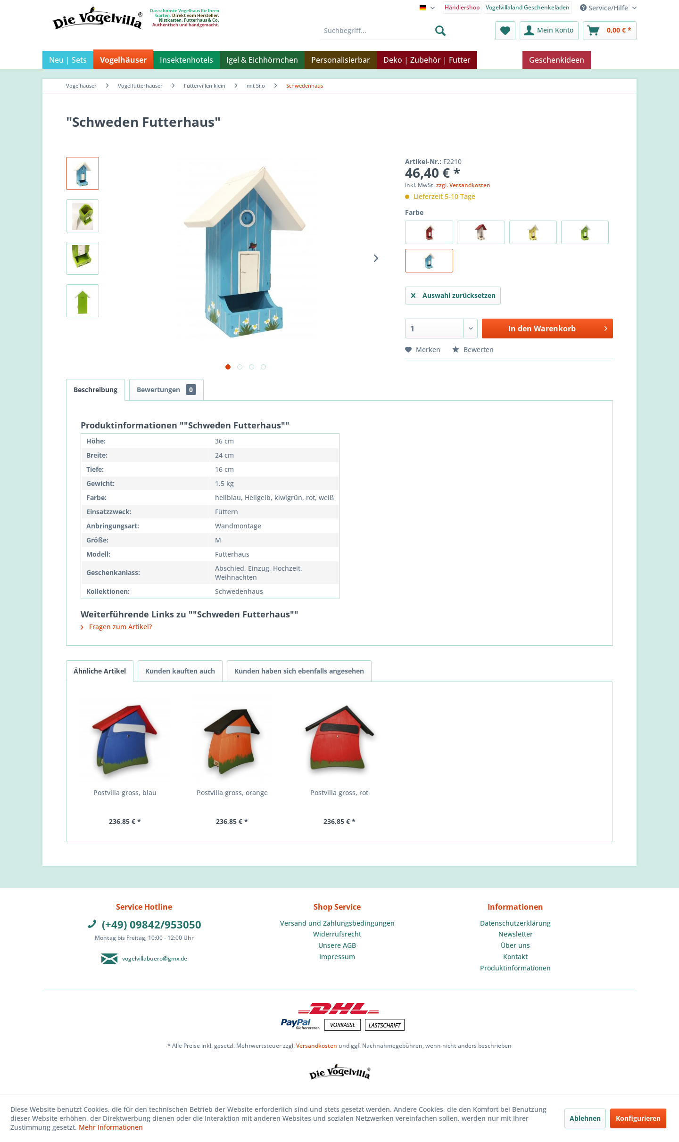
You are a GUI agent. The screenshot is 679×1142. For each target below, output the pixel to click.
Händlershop (462, 7)
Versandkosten (316, 1046)
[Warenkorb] (610, 30)
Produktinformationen (515, 967)
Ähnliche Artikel (100, 670)
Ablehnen (585, 1118)
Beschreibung (95, 389)
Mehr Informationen (111, 1127)
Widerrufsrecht (337, 933)
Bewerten (473, 349)
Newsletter (515, 933)
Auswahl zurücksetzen (453, 294)
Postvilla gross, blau (125, 792)
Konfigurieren (638, 1118)
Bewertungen (166, 389)
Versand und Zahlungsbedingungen (337, 923)
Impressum (337, 956)
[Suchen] (440, 30)
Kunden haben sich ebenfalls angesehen (299, 670)
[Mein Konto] (549, 30)
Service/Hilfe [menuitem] (605, 7)
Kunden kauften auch (180, 670)
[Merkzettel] (505, 30)
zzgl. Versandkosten (463, 185)
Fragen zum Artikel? (116, 626)
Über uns (515, 945)
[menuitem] (462, 7)
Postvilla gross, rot (339, 792)
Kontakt (515, 956)
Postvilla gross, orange (232, 792)
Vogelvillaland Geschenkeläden (528, 7)
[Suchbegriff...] (385, 30)
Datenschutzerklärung (515, 923)
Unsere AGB (337, 945)
